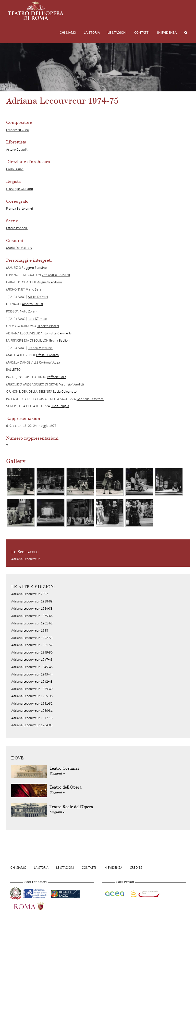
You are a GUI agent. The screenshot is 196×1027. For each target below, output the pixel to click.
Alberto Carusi (32, 304)
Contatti (142, 32)
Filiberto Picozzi (48, 326)
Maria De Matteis (19, 248)
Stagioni (57, 773)
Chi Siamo (68, 32)
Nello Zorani (29, 311)
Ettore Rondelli (17, 228)
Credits (136, 867)
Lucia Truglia (60, 406)
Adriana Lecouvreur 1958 (29, 630)
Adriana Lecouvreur (25, 559)
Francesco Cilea (17, 130)
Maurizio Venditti (71, 384)
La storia (92, 32)
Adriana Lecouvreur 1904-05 (32, 725)
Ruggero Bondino (34, 267)
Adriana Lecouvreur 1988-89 (32, 601)
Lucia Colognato (65, 391)
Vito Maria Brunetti (56, 275)
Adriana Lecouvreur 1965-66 (32, 616)
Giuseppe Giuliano (19, 189)
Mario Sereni (35, 289)
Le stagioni (117, 32)
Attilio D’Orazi (38, 297)
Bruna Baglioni (59, 340)
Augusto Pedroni (49, 282)
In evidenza (167, 32)
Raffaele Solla (56, 377)
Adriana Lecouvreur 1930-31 (32, 710)
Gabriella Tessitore (90, 399)
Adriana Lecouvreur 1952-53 (32, 638)
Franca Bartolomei (19, 208)
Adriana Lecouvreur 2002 (29, 594)
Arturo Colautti (17, 149)
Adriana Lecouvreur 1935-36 (32, 696)
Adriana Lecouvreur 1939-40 (32, 689)
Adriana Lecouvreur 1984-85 (32, 608)
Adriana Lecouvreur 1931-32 (32, 703)
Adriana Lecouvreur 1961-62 (32, 623)
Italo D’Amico (37, 319)
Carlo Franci (14, 169)
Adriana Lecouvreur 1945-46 (32, 667)
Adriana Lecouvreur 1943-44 (32, 674)
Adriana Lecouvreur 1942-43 (32, 681)
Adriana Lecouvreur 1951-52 (32, 645)
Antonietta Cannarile (56, 333)
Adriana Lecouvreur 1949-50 (32, 652)
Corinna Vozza (49, 362)
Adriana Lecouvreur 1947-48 (32, 659)
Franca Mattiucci (40, 348)
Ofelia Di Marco (47, 355)
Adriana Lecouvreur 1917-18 (32, 718)
